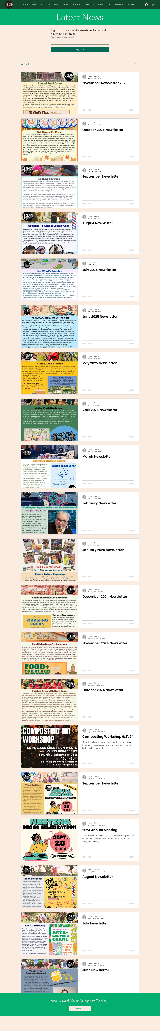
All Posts (25, 64)
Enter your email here (62, 37)
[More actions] (133, 76)
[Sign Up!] (80, 49)
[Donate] (80, 1008)
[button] (135, 64)
